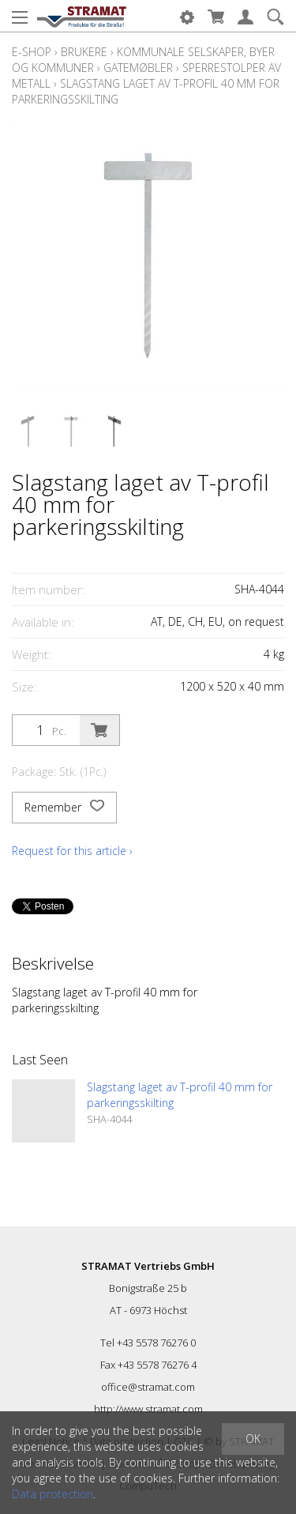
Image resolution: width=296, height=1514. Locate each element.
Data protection (52, 1493)
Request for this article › (72, 850)
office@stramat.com (148, 1387)
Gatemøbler (138, 67)
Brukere (84, 51)
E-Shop (31, 51)
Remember (64, 808)
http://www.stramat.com (148, 1409)
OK (252, 1438)
